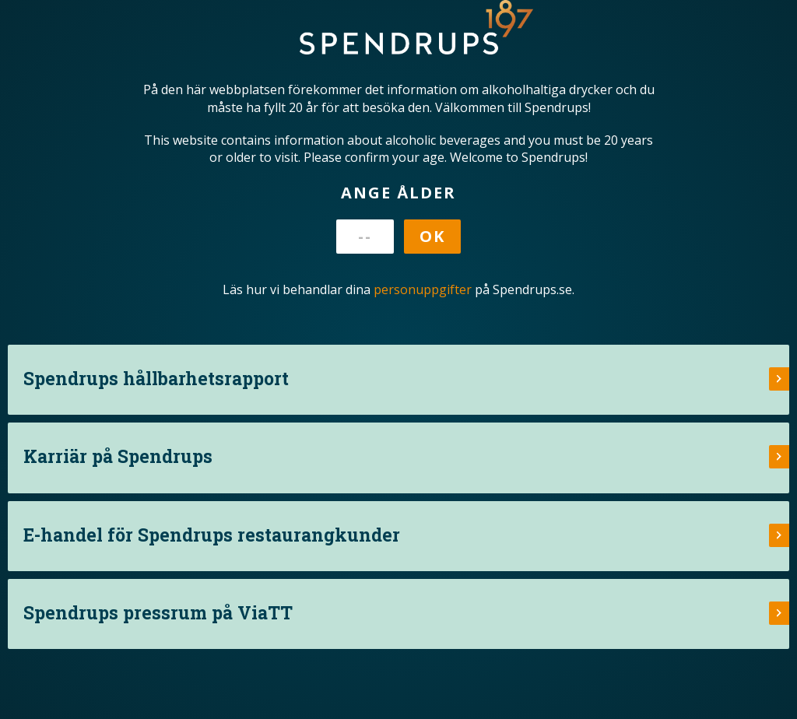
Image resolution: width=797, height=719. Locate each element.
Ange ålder (398, 192)
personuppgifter (423, 289)
